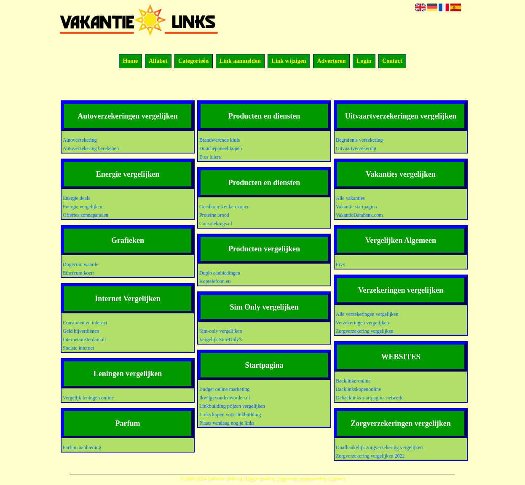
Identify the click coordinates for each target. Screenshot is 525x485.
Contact (392, 61)
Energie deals (76, 198)
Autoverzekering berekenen (91, 148)
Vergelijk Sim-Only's (220, 339)
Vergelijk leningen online (88, 398)
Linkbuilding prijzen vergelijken (232, 406)
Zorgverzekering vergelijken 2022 (370, 456)
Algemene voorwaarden (302, 479)
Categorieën (193, 61)
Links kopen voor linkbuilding (230, 415)
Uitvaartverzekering (356, 148)
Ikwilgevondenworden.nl (224, 398)
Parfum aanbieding (82, 447)
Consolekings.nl (215, 223)
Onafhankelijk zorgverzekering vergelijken (379, 447)
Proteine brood (214, 215)
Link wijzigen (289, 61)
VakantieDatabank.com (359, 215)
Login (363, 61)
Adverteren (331, 61)
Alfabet (158, 61)
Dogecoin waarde (80, 264)
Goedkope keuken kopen (224, 207)
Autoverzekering (80, 140)
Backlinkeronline (353, 381)
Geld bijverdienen (81, 331)
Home (130, 61)
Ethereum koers (79, 273)
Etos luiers (210, 157)
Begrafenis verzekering (359, 140)
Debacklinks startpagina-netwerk (369, 398)
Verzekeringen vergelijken (362, 323)
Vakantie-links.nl (225, 479)
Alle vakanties (350, 198)
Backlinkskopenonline (358, 389)
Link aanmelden (240, 61)
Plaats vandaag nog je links (226, 423)
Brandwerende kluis (219, 140)
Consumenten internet (85, 323)
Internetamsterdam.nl (84, 339)
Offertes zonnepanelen (85, 215)
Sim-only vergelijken (220, 331)
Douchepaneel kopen (220, 148)
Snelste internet (78, 348)
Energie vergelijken (82, 207)
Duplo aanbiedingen (219, 273)
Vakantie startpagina (356, 207)
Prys (340, 264)
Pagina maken (260, 479)
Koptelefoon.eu (214, 281)
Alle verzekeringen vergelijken (367, 314)
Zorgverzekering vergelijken (365, 331)
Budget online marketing (224, 389)
